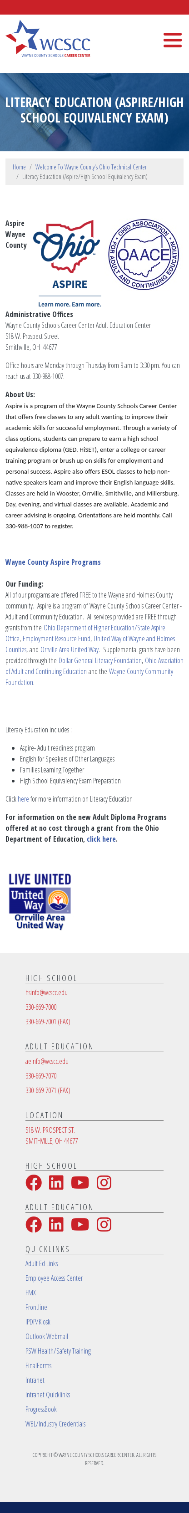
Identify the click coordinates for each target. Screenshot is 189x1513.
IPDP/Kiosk (37, 1322)
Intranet (35, 1380)
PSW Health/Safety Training (58, 1351)
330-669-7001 (47, 1022)
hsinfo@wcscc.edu (46, 992)
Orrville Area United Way (69, 649)
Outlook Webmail (46, 1336)
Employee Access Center (54, 1278)
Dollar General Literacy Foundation (100, 660)
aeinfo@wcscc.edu (47, 1061)
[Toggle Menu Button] (172, 40)
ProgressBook (41, 1409)
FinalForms (38, 1365)
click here (101, 839)
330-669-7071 (47, 1090)
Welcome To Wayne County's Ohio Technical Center (91, 167)
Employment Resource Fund (56, 639)
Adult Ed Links (41, 1263)
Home (19, 167)
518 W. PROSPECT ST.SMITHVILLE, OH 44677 (51, 1135)
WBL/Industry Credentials (55, 1424)
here (23, 799)
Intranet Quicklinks (47, 1395)
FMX (30, 1293)
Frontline (36, 1307)
